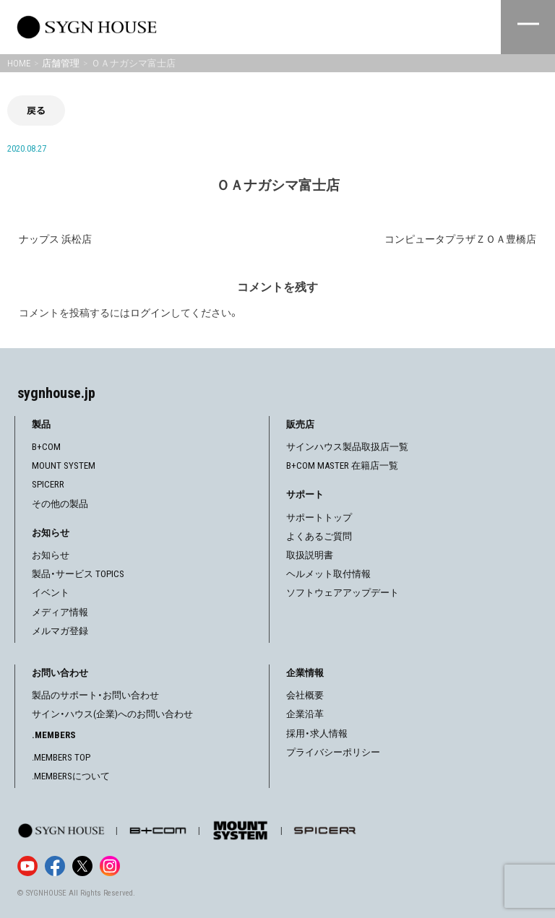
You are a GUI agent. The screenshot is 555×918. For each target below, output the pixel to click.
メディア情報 (60, 612)
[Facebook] (55, 866)
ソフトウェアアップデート (342, 592)
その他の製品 (60, 503)
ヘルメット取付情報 (328, 573)
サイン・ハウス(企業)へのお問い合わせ (112, 714)
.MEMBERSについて (71, 776)
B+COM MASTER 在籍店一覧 (342, 465)
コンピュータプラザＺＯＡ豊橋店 (460, 239)
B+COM (46, 446)
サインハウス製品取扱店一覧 (347, 446)
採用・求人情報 (317, 733)
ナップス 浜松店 (55, 239)
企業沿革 (305, 714)
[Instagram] (110, 866)
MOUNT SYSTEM (63, 465)
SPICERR (48, 484)
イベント (50, 592)
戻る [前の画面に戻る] (36, 110)
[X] (82, 866)
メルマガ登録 (60, 630)
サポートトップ (319, 517)
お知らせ (50, 555)
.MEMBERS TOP (61, 757)
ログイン (150, 313)
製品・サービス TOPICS (78, 573)
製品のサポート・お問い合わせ (95, 695)
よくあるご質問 (319, 536)
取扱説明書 (309, 555)
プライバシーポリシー (333, 752)
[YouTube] (27, 866)
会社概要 (305, 695)
